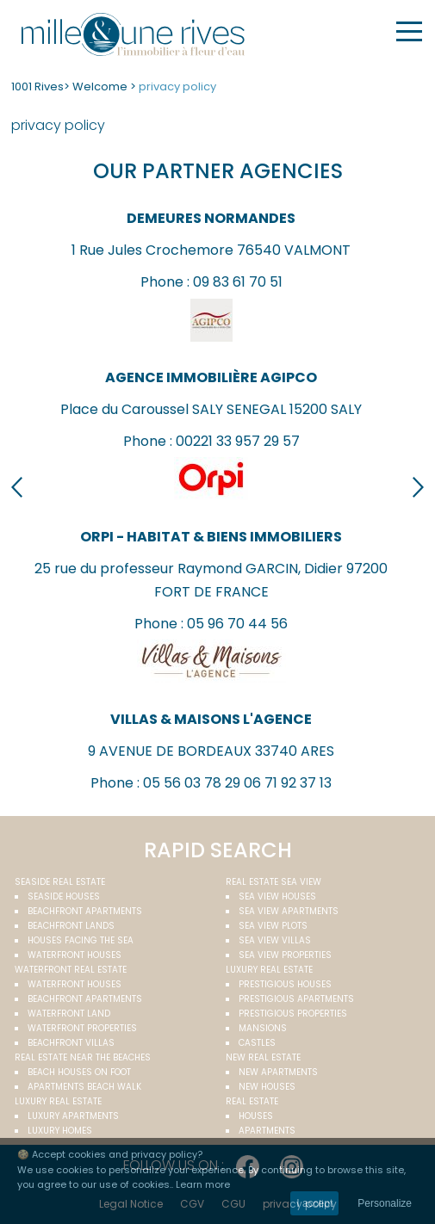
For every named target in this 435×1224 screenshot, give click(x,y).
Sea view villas (275, 940)
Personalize (384, 1203)
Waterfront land (69, 1013)
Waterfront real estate (71, 969)
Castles (257, 1042)
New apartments (278, 1072)
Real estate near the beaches (83, 1057)
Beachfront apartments (85, 911)
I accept (314, 1203)
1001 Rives (37, 86)
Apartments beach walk (84, 1086)
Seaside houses (64, 896)
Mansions (263, 1028)
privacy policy (177, 86)
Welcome (99, 86)
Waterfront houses (74, 955)
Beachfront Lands (71, 925)
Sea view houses (277, 896)
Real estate (252, 1101)
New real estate (263, 1057)
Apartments (267, 1130)
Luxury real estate (269, 969)
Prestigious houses (285, 984)
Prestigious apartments (296, 998)
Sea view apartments (289, 911)
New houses (267, 1086)
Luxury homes (60, 1130)
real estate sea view (273, 881)
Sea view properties (285, 955)
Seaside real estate (60, 881)
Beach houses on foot (79, 1072)
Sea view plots (273, 925)
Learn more (203, 1184)
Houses (256, 1116)
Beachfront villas (71, 1042)
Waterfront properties (82, 1028)
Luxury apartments (73, 1116)
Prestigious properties (293, 1013)
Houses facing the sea (81, 940)
